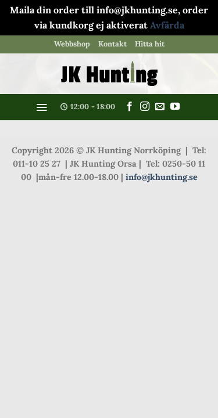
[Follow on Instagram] (144, 107)
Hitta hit (150, 44)
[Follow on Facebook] (129, 107)
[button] (41, 107)
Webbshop (72, 44)
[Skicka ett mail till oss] (160, 107)
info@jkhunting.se (162, 177)
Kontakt (112, 44)
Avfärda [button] (167, 25)
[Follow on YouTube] (175, 107)
